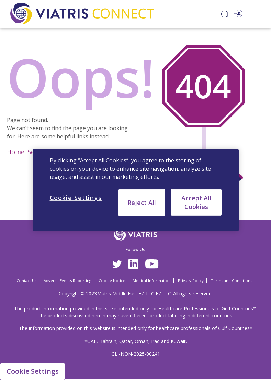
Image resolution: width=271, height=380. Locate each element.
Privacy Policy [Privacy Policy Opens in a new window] (191, 280)
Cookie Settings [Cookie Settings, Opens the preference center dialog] (76, 197)
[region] (136, 190)
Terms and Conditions (231, 280)
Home (15, 152)
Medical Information (152, 280)
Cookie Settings (33, 371)
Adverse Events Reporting (67, 280)
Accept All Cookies (196, 202)
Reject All (141, 202)
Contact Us (26, 280)
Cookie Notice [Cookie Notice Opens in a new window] (112, 280)
